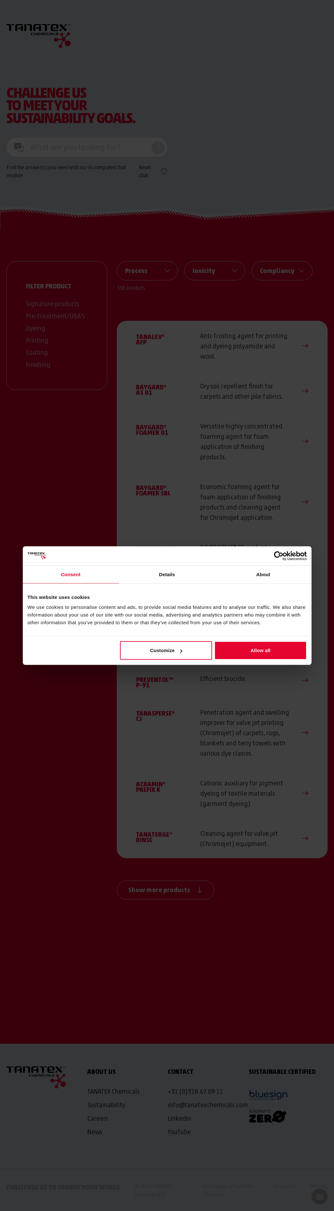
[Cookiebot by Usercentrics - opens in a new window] (279, 555)
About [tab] (263, 574)
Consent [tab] (71, 574)
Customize (166, 650)
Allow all (260, 650)
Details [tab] (167, 574)
